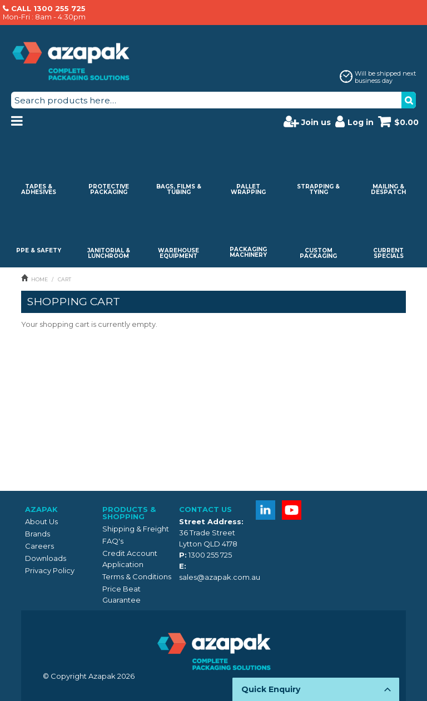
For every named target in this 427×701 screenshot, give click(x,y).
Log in (354, 121)
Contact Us (205, 509)
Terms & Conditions (136, 576)
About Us (41, 521)
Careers (39, 545)
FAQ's (112, 540)
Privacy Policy (50, 570)
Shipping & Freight (135, 528)
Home (39, 279)
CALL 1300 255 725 (48, 8)
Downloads (45, 558)
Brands (37, 533)
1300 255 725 (210, 554)
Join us (307, 121)
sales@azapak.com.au (219, 577)
